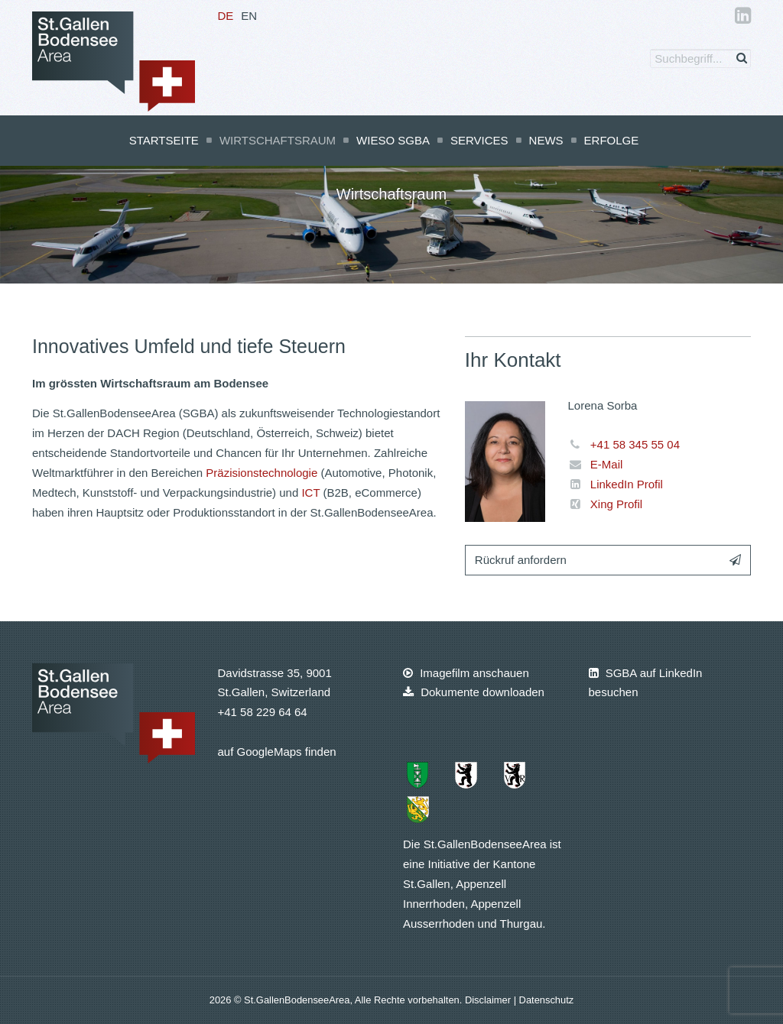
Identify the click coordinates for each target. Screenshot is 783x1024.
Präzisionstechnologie (261, 472)
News (546, 140)
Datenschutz (546, 1000)
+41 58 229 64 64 (262, 711)
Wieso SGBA (393, 140)
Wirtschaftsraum (277, 140)
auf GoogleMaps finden (277, 751)
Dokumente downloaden (473, 691)
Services (479, 140)
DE (226, 15)
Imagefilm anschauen (466, 672)
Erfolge (611, 140)
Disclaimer (489, 1000)
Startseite (164, 140)
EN (249, 15)
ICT (310, 492)
